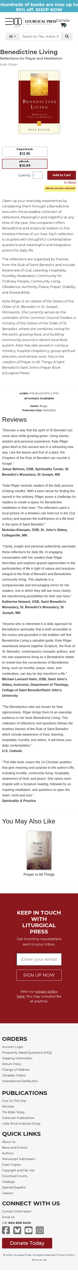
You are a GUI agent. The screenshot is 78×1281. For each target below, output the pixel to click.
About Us (8, 1142)
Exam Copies (11, 1165)
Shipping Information (17, 1058)
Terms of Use (39, 1259)
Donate (63, 20)
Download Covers (14, 1176)
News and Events (14, 1147)
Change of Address (15, 1070)
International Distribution (20, 1081)
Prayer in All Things (39, 874)
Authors (7, 1153)
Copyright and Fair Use (18, 1170)
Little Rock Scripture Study (21, 1123)
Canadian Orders (14, 1075)
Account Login (12, 1047)
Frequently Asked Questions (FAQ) (27, 1052)
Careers (7, 1193)
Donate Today (27, 1243)
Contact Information (16, 1211)
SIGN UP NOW (39, 975)
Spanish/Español (13, 1187)
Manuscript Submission (18, 1159)
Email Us (8, 1217)
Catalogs (8, 1182)
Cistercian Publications (18, 1118)
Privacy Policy (65, 1254)
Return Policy (11, 1064)
